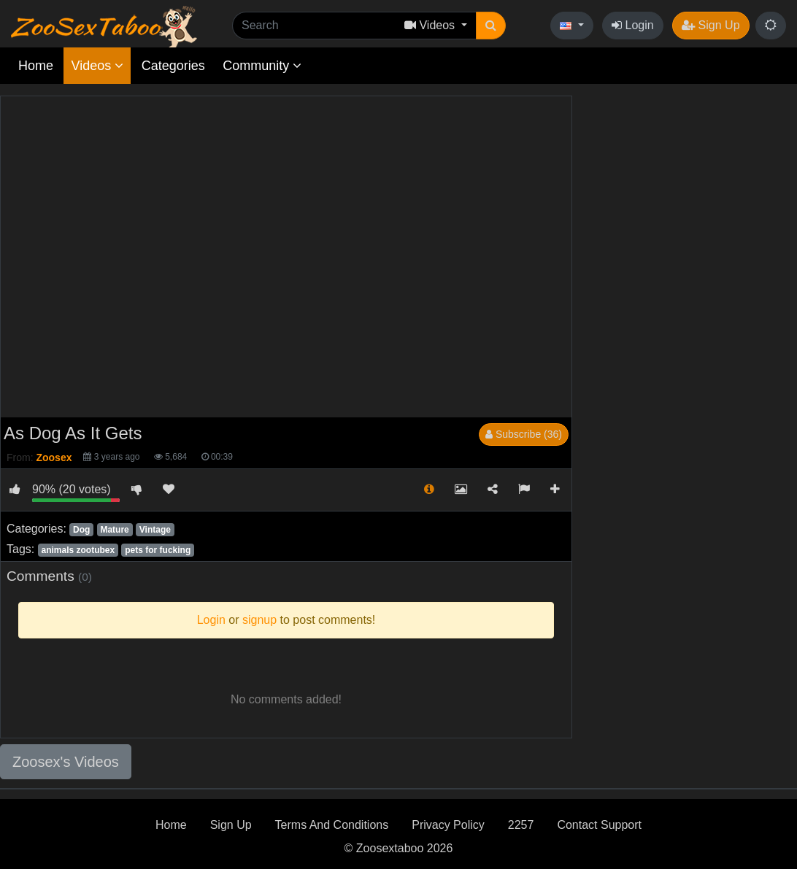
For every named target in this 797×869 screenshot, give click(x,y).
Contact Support (599, 825)
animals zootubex (78, 550)
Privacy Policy (448, 825)
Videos (97, 65)
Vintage (155, 530)
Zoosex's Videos (65, 762)
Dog (81, 530)
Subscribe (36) (523, 434)
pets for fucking (157, 550)
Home (35, 65)
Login (633, 25)
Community (262, 65)
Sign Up (710, 25)
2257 (521, 825)
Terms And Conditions (332, 825)
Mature (114, 530)
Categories (173, 65)
